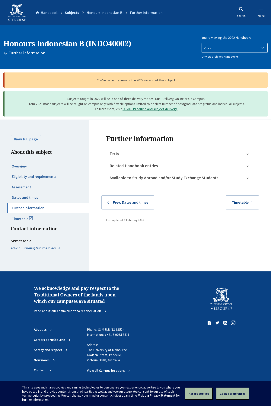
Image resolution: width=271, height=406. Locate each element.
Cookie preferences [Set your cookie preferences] (232, 393)
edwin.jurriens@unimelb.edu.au (36, 248)
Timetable (27, 220)
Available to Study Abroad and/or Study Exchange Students (164, 177)
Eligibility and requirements (34, 176)
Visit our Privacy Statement (156, 395)
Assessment (21, 187)
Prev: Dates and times (130, 202)
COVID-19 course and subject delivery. (150, 109)
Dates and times (25, 197)
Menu (261, 12)
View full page (26, 139)
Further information (28, 207)
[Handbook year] (234, 48)
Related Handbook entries (134, 165)
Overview (19, 166)
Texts (114, 153)
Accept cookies (199, 393)
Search (241, 12)
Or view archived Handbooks (220, 56)
